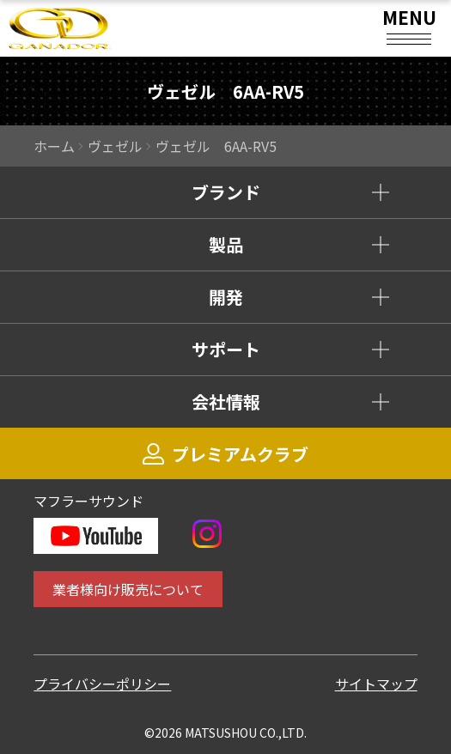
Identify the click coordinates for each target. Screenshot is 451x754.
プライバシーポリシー (102, 683)
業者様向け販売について (128, 589)
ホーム (54, 146)
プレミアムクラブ (225, 453)
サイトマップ (376, 683)
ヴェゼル (115, 146)
